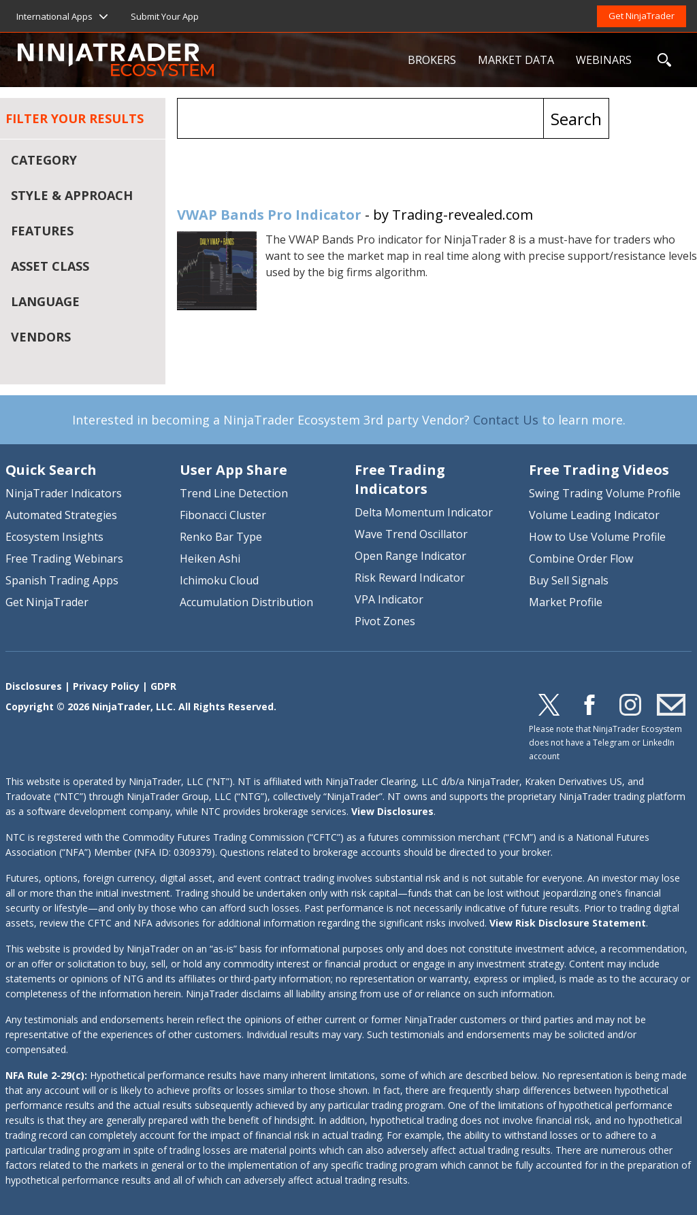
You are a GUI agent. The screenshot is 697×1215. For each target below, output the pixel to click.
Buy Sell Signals (569, 580)
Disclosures (33, 686)
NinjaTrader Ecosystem (207, 60)
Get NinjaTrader (642, 16)
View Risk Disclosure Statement (567, 922)
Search (576, 118)
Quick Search (51, 470)
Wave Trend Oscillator (411, 534)
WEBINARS (604, 59)
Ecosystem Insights (54, 536)
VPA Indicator (389, 599)
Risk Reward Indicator (410, 577)
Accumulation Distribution (246, 602)
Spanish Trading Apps (61, 580)
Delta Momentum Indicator (424, 512)
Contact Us (505, 420)
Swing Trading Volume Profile (605, 493)
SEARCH (664, 60)
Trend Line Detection (234, 493)
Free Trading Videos (599, 470)
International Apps (54, 16)
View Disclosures (392, 811)
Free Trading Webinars (64, 558)
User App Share (233, 470)
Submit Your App (165, 16)
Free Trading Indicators (400, 479)
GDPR (163, 686)
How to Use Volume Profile (597, 536)
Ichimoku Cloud (219, 580)
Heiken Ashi (210, 558)
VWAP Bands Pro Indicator (269, 214)
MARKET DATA (516, 59)
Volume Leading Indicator (594, 514)
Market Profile (565, 602)
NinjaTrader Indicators (63, 493)
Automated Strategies (61, 514)
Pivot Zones (385, 621)
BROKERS (432, 59)
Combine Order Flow (581, 558)
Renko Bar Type (221, 536)
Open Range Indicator (410, 555)
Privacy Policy (106, 686)
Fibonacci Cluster (223, 514)
